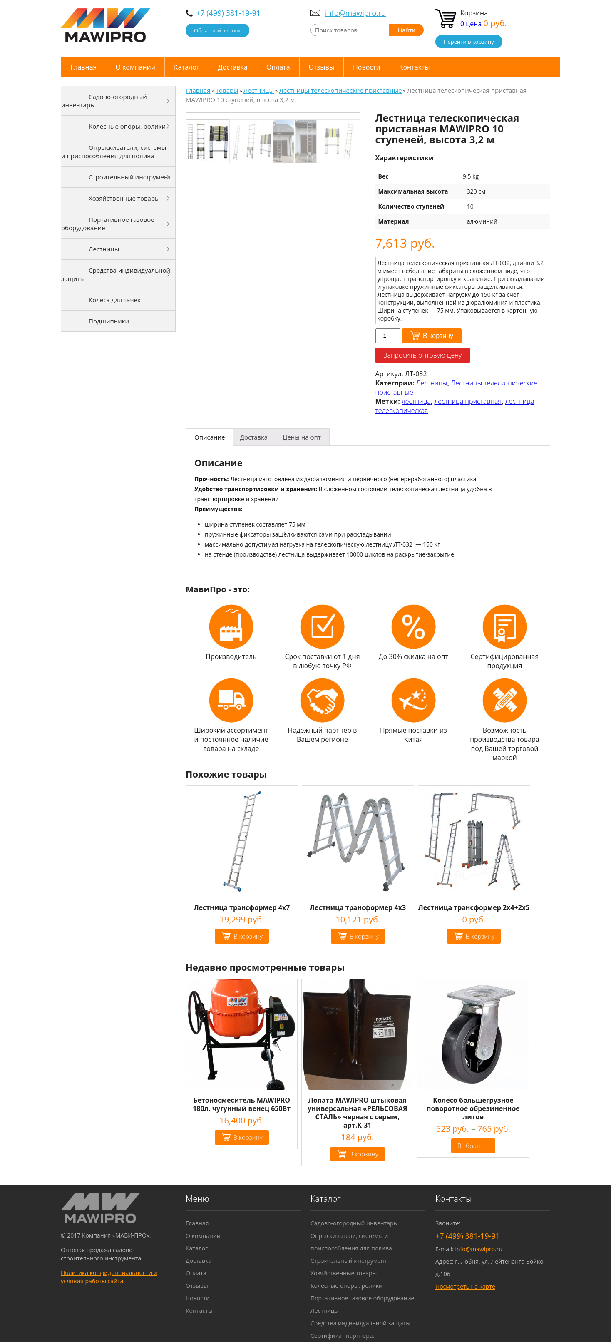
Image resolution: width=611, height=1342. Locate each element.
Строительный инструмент (130, 177)
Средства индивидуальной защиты (115, 274)
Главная (83, 67)
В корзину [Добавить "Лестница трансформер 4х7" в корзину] (248, 936)
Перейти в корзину (469, 41)
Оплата (278, 67)
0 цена (483, 23)
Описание (209, 437)
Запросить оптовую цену (423, 355)
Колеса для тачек (115, 300)
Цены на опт (302, 437)
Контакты (414, 67)
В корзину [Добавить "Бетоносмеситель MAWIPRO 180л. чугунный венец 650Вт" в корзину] (248, 1137)
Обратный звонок (217, 30)
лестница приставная (468, 401)
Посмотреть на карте (465, 1286)
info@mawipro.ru (355, 13)
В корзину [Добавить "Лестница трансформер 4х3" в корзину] (364, 936)
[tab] (209, 437)
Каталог (186, 67)
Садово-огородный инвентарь (104, 100)
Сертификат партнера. (342, 1336)
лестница (416, 401)
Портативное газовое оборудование (107, 223)
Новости (366, 67)
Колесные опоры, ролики (127, 126)
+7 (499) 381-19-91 (228, 13)
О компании (135, 67)
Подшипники (109, 321)
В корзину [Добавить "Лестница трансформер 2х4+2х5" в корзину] (480, 936)
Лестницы (431, 383)
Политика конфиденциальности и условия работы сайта (109, 1277)
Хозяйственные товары (124, 198)
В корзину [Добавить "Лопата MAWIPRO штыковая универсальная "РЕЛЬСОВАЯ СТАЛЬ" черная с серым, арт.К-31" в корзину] (363, 1154)
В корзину (438, 335)
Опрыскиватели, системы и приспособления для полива (113, 151)
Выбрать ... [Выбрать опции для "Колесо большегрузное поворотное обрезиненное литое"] (473, 1145)
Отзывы (321, 67)
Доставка (233, 67)
